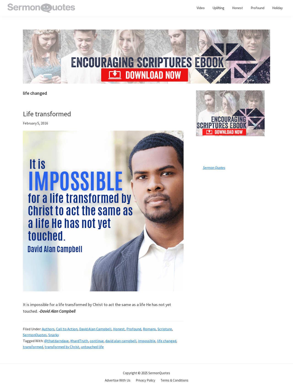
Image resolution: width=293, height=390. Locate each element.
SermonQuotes (35, 335)
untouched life (92, 346)
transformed (33, 346)
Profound (133, 329)
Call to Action (67, 329)
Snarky (53, 335)
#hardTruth (79, 341)
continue (97, 341)
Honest (119, 329)
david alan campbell (120, 341)
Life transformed (47, 113)
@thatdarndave (56, 341)
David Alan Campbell (95, 329)
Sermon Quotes (214, 167)
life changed (166, 341)
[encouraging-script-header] (146, 32)
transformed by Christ (62, 346)
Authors (48, 329)
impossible (146, 341)
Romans (149, 329)
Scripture (164, 329)
